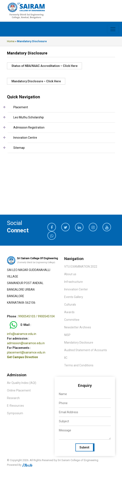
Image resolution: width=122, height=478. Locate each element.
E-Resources (15, 405)
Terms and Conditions (78, 365)
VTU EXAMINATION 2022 (80, 266)
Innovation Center (76, 289)
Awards (69, 312)
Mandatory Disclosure (78, 342)
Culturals (70, 304)
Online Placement (19, 390)
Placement (20, 107)
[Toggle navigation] (113, 29)
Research (13, 398)
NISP (67, 335)
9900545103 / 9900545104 (36, 316)
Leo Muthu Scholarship (28, 117)
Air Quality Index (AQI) (21, 383)
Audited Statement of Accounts (85, 350)
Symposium (15, 413)
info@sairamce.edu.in (21, 334)
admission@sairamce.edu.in (26, 343)
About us (70, 274)
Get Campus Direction (22, 357)
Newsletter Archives (77, 327)
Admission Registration (28, 127)
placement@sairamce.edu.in (26, 352)
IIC (65, 357)
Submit (84, 447)
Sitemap (19, 147)
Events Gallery (73, 297)
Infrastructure (73, 281)
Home (10, 41)
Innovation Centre (25, 137)
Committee (71, 319)
